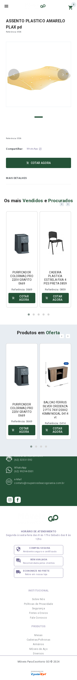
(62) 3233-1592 (23, 452)
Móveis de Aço (38, 656)
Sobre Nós (38, 607)
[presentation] (62, 204)
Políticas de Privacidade (38, 611)
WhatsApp (34, 148)
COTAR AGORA (38, 163)
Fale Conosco (38, 625)
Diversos (38, 661)
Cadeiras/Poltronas (38, 647)
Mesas (38, 642)
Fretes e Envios (38, 620)
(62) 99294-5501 (24, 463)
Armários (38, 652)
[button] (28, 314)
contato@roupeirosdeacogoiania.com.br (39, 475)
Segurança (38, 616)
